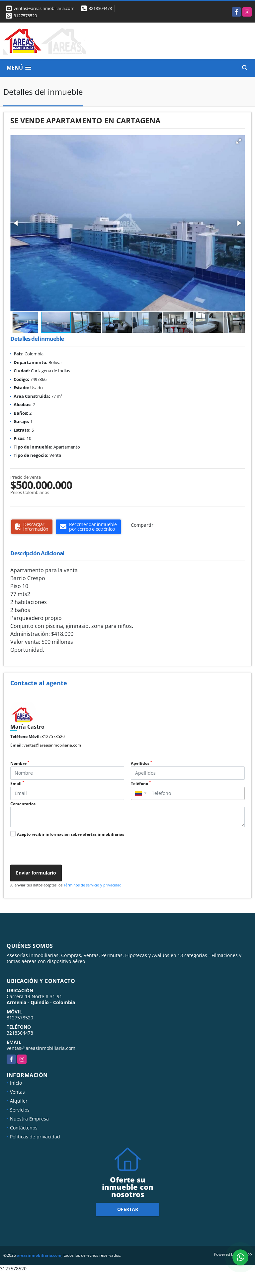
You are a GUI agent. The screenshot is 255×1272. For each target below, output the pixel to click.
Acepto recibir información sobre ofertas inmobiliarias (70, 834)
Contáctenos (24, 1127)
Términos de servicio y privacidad (92, 884)
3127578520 (25, 16)
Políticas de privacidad (35, 1136)
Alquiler (19, 1101)
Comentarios (23, 804)
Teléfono (141, 783)
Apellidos (141, 763)
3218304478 (100, 8)
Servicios (20, 1110)
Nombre (19, 763)
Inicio (16, 1083)
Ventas (17, 1092)
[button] (238, 141)
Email (17, 783)
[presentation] (57, 852)
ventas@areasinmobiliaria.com (52, 745)
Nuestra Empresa (29, 1119)
